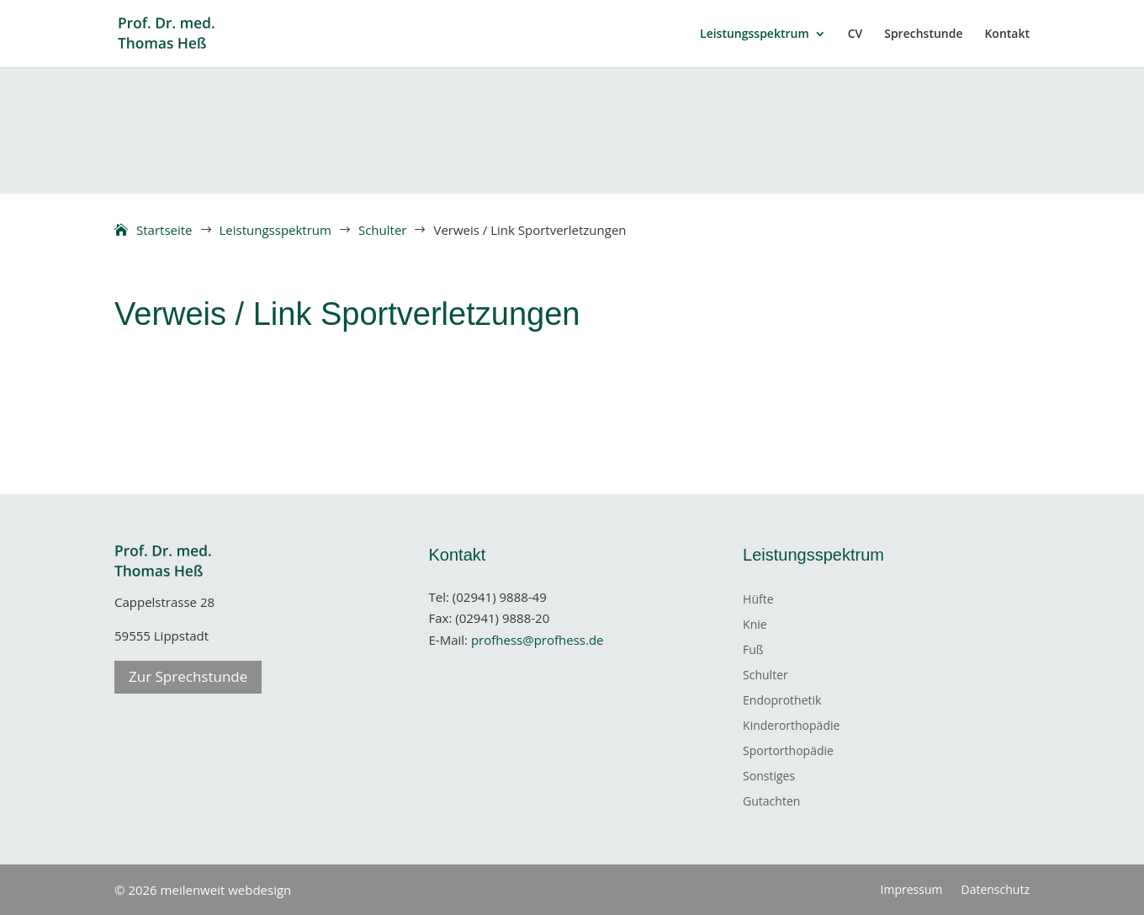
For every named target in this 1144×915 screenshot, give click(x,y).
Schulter (765, 676)
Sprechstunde (923, 34)
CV (855, 34)
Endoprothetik (782, 701)
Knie (755, 625)
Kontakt (1007, 34)
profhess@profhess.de (537, 639)
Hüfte (758, 600)
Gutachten (771, 802)
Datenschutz (995, 890)
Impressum (912, 890)
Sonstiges (769, 777)
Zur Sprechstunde (188, 676)
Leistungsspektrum (754, 34)
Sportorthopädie (788, 751)
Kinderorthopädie (791, 726)
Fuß (753, 650)
